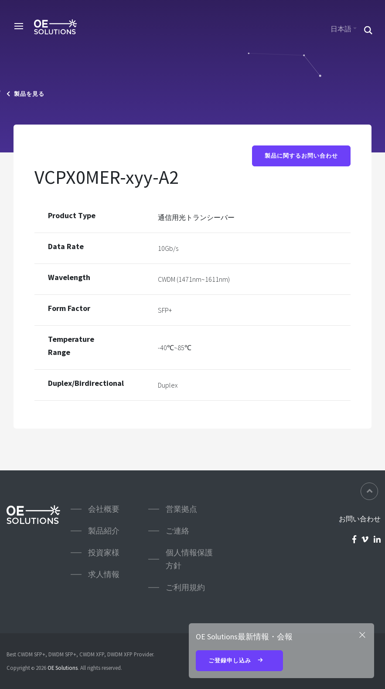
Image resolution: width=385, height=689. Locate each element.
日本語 (340, 28)
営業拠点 (181, 509)
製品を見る (25, 94)
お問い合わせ (360, 518)
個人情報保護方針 (189, 559)
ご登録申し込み (239, 661)
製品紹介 (103, 531)
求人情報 (103, 574)
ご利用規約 (185, 587)
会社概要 (103, 509)
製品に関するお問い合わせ (301, 155)
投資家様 (103, 552)
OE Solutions (63, 667)
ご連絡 (177, 531)
